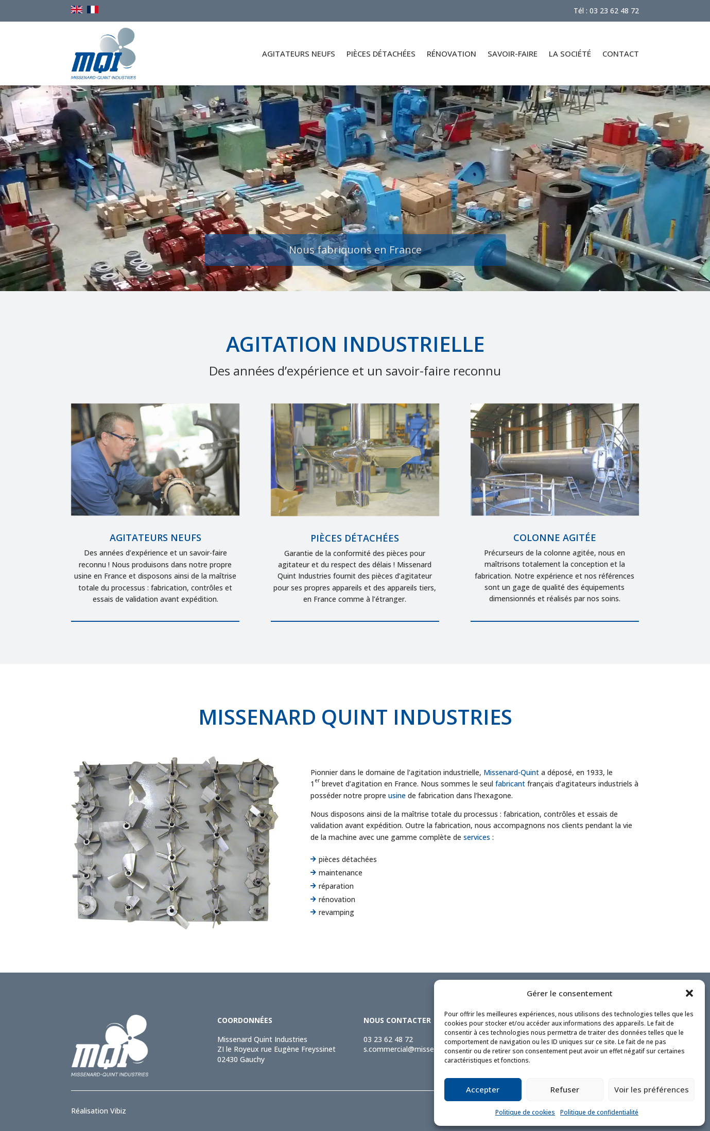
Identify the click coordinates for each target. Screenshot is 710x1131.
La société (570, 53)
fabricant (510, 783)
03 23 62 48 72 (388, 1039)
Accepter (482, 1089)
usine (397, 795)
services (476, 837)
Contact (620, 53)
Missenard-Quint (511, 772)
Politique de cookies (525, 1112)
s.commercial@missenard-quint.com (424, 1049)
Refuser (564, 1089)
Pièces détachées (381, 53)
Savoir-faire (513, 53)
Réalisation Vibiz (98, 1111)
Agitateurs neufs (298, 53)
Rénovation (451, 53)
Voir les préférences (651, 1089)
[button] (689, 993)
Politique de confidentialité (599, 1112)
